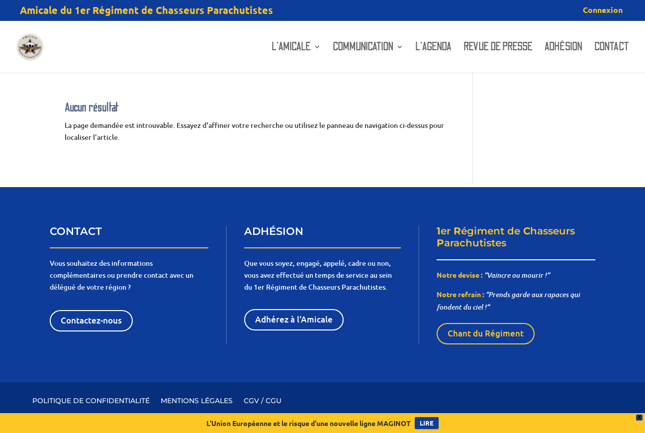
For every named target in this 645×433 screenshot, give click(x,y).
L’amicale (291, 48)
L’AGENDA (433, 48)
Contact (611, 48)
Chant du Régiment (486, 333)
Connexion (603, 10)
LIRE (427, 423)
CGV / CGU (262, 400)
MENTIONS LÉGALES (197, 400)
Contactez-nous (91, 320)
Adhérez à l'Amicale (294, 319)
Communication (363, 48)
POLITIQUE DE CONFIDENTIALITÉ (91, 400)
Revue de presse (498, 48)
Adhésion (563, 48)
